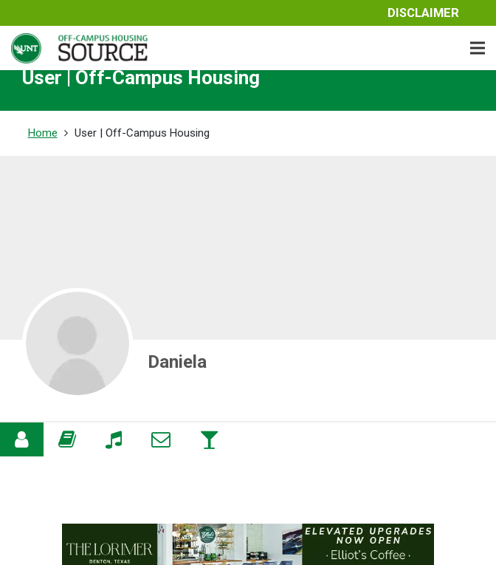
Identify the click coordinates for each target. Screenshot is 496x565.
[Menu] (477, 48)
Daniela (177, 362)
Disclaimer (423, 13)
